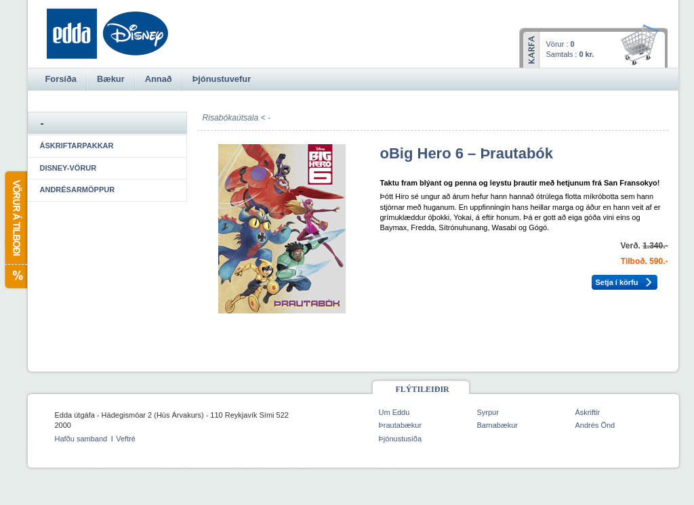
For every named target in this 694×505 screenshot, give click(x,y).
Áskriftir (587, 412)
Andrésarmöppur (77, 189)
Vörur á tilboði (15, 229)
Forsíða (61, 79)
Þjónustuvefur (221, 79)
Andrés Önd (595, 425)
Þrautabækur (400, 425)
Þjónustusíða (400, 439)
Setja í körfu (617, 282)
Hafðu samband (81, 439)
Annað (158, 79)
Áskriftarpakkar (77, 145)
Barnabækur (497, 425)
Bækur (111, 79)
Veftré (126, 439)
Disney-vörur (68, 168)
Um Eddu (394, 412)
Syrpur (488, 412)
